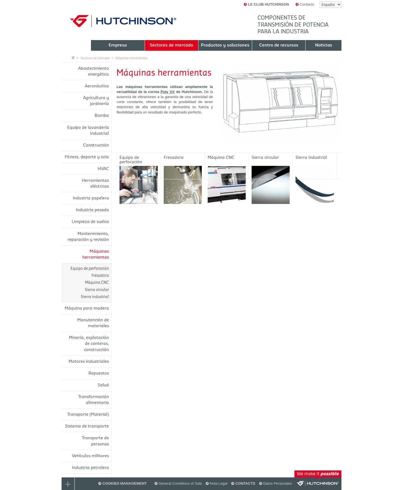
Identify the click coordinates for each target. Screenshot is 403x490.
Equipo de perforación (90, 268)
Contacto (305, 4)
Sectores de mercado (95, 58)
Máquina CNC (97, 282)
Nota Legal (217, 483)
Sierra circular (97, 290)
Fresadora (100, 275)
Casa (73, 57)
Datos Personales (275, 483)
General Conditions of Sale (178, 483)
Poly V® (168, 92)
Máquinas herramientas (131, 58)
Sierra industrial (95, 297)
